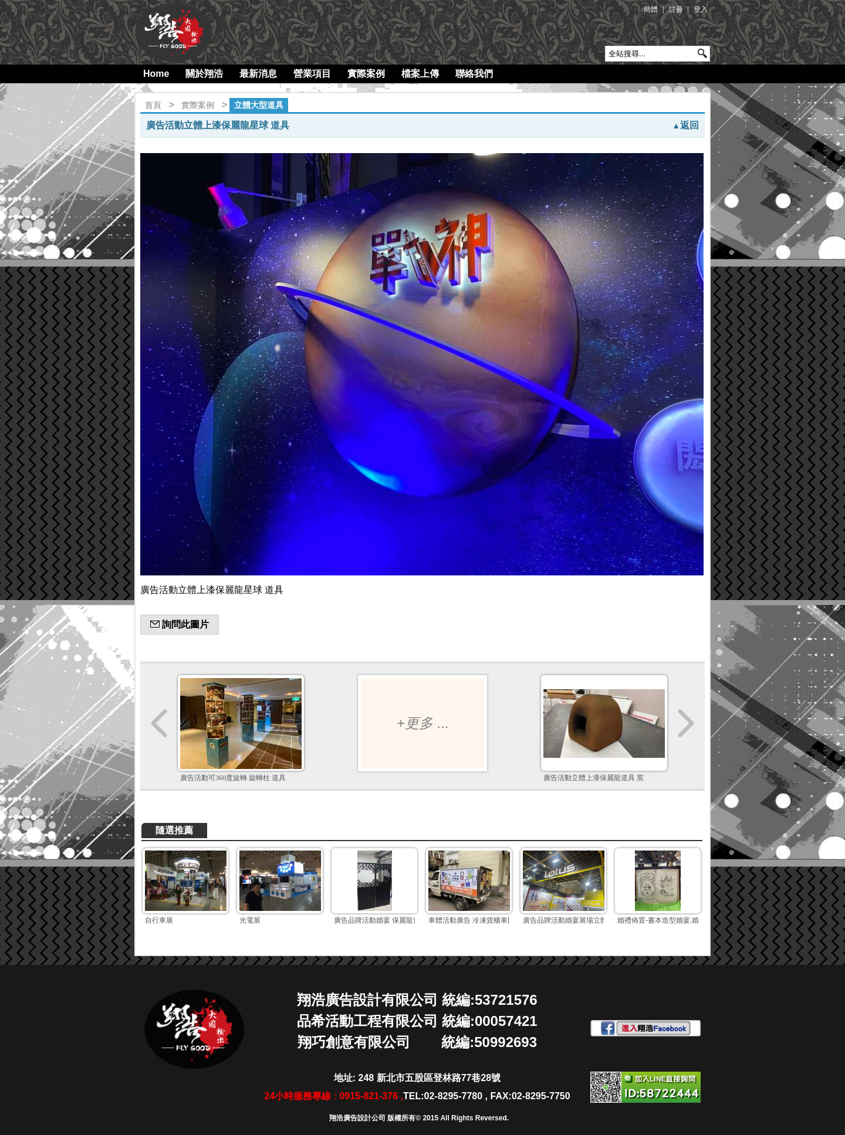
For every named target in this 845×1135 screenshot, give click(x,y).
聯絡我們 (474, 74)
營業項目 (312, 74)
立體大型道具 (258, 105)
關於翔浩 (204, 74)
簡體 (651, 9)
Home (156, 74)
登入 (701, 9)
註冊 (676, 9)
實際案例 (366, 74)
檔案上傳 (420, 74)
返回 (685, 125)
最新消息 (258, 74)
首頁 (153, 105)
